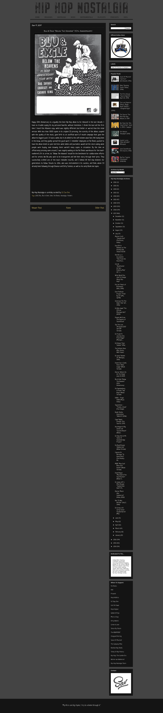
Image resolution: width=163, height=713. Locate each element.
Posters (69, 196)
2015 (115, 543)
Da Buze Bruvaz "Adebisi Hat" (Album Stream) (120, 447)
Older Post (99, 208)
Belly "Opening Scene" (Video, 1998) (124, 87)
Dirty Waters (115, 621)
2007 (36, 196)
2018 (115, 210)
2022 (115, 196)
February (118, 532)
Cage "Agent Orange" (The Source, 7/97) (120, 421)
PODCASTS (115, 17)
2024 (115, 189)
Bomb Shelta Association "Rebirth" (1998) (121, 414)
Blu (40, 196)
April (117, 525)
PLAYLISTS (102, 17)
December (118, 216)
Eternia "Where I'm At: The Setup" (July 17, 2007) (120, 374)
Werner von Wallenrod (117, 659)
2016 (115, 540)
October (118, 223)
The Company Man (116, 644)
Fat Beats (57, 196)
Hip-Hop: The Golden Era (118, 656)
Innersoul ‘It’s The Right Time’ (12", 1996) (120, 303)
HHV (112, 590)
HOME (37, 17)
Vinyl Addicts (115, 598)
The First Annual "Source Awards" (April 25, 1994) (125, 96)
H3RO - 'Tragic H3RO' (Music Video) (119, 400)
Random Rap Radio (116, 648)
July (116, 234)
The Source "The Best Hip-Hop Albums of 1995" (125, 117)
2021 (115, 200)
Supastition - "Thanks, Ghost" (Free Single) (120, 407)
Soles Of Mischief (116, 640)
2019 (115, 206)
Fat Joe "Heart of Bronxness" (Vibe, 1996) (120, 287)
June (117, 518)
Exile (51, 196)
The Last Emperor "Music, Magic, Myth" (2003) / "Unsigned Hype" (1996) (121, 107)
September (119, 227)
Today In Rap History (117, 652)
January (118, 535)
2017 (115, 213)
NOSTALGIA (61, 17)
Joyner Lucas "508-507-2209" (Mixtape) (125, 142)
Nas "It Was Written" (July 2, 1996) (120, 502)
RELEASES (48, 17)
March (117, 528)
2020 (115, 203)
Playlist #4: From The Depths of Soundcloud (120, 320)
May (117, 522)
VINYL (126, 17)
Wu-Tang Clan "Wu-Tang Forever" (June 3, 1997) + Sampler (126, 125)
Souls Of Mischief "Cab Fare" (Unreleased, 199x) (125, 79)
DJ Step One (114, 601)
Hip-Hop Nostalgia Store (118, 663)
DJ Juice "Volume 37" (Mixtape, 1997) (120, 358)
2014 (115, 546)
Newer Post (37, 208)
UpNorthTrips (115, 613)
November (118, 220)
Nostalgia (64, 196)
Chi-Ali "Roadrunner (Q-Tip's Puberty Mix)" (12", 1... (120, 268)
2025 (115, 186)
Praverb (113, 594)
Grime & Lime (115, 625)
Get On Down (115, 605)
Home (68, 208)
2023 (115, 193)
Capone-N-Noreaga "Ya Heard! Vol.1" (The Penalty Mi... (119, 456)
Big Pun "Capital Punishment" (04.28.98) (125, 159)
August (117, 230)
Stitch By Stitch (116, 629)
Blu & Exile (45, 196)
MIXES (73, 17)
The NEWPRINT (115, 632)
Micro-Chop (115, 617)
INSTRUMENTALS (86, 17)
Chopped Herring (116, 636)
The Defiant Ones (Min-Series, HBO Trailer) (120, 350)
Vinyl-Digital (114, 609)
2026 (115, 182)
